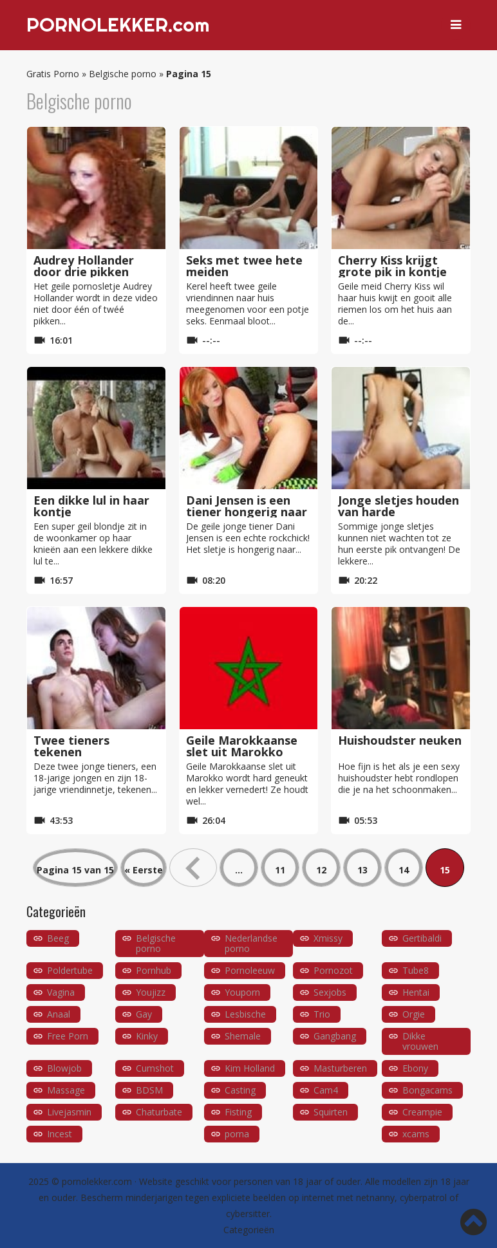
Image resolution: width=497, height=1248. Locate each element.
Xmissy (328, 938)
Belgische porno (122, 74)
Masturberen (340, 1068)
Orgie (413, 1014)
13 (362, 870)
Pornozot (333, 970)
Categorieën (248, 1230)
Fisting (238, 1112)
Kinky (147, 1036)
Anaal (58, 1014)
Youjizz (150, 992)
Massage (66, 1090)
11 (280, 870)
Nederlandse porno (251, 943)
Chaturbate (159, 1112)
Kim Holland (250, 1068)
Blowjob (64, 1068)
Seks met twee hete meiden (244, 265)
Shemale (243, 1036)
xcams (415, 1134)
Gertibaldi (422, 938)
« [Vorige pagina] (193, 867)
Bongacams (427, 1090)
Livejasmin (69, 1112)
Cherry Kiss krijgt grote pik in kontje (392, 265)
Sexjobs (330, 992)
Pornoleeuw (250, 970)
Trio (322, 1014)
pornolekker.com (97, 1181)
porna (237, 1134)
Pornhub (153, 970)
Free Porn (67, 1036)
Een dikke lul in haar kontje (91, 505)
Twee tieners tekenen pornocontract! (77, 751)
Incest (59, 1134)
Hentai (415, 992)
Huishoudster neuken (400, 740)
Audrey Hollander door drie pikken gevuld (83, 271)
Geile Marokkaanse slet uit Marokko (241, 745)
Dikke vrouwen (420, 1041)
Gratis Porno (52, 74)
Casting (240, 1090)
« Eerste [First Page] (143, 870)
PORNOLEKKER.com (117, 25)
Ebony (415, 1068)
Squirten (331, 1112)
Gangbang (335, 1036)
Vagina (61, 992)
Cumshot (155, 1068)
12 (321, 870)
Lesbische (245, 1014)
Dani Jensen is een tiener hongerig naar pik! (246, 511)
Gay (144, 1014)
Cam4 (326, 1090)
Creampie (422, 1112)
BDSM (149, 1090)
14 (404, 870)
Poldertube (70, 970)
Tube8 (415, 970)
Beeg (58, 938)
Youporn (242, 992)
